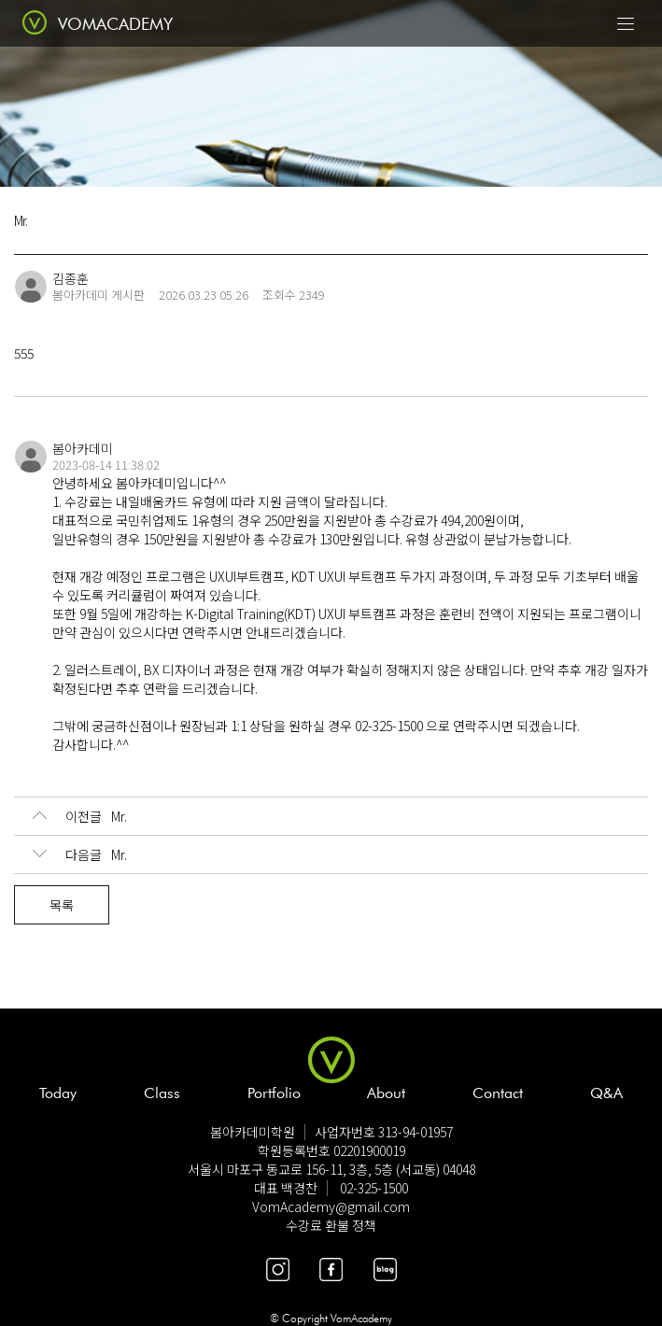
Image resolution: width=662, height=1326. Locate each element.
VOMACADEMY (115, 24)
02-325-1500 (374, 1187)
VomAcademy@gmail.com (331, 1206)
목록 (61, 905)
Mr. (80, 816)
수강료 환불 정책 (331, 1225)
